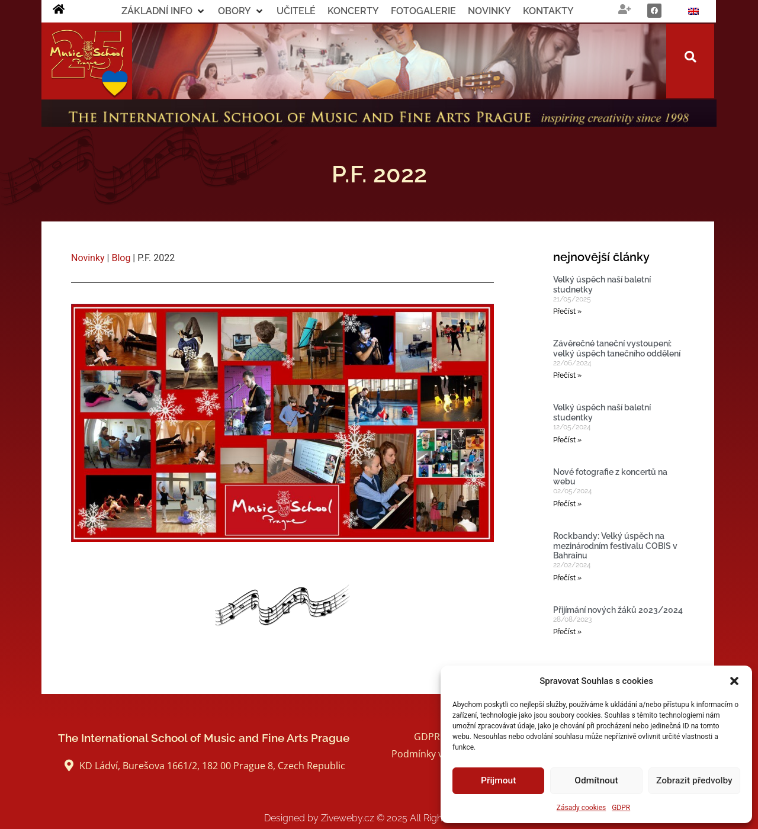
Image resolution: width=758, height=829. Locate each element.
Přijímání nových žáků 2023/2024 (618, 610)
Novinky (88, 258)
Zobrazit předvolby (694, 781)
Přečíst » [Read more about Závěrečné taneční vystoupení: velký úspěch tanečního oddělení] (567, 375)
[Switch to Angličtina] (693, 11)
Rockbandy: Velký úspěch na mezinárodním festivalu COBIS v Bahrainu (615, 546)
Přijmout (498, 781)
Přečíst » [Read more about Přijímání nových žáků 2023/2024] (567, 632)
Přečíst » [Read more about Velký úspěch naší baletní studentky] (567, 440)
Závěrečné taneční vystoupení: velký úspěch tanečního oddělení (616, 348)
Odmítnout (597, 781)
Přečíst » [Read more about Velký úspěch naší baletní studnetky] (567, 311)
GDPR (621, 808)
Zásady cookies (581, 808)
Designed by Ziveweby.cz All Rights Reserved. (379, 818)
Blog (120, 258)
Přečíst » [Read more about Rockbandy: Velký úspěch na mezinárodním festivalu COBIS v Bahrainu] (567, 578)
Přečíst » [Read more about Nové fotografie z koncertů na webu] (567, 504)
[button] (734, 681)
